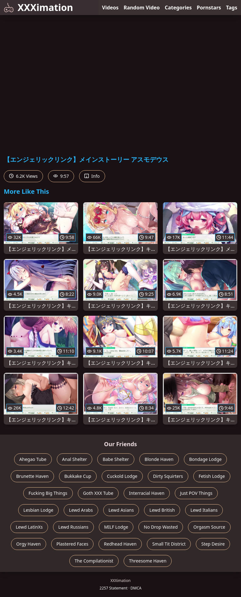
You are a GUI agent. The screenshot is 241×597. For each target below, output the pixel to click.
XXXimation (38, 7)
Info (91, 176)
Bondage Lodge (205, 459)
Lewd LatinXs (29, 527)
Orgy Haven (28, 544)
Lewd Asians (121, 510)
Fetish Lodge (212, 476)
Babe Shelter (116, 459)
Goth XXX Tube (98, 493)
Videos (110, 7)
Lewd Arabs (81, 510)
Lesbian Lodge (38, 510)
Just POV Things (196, 493)
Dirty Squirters (168, 476)
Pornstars (209, 7)
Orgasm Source (209, 527)
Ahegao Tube (32, 459)
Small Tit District (168, 544)
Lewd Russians (73, 527)
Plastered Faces (72, 544)
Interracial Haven (146, 493)
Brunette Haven (32, 476)
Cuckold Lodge (122, 476)
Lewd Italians (203, 510)
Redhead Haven (120, 544)
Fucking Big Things (48, 493)
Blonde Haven (159, 459)
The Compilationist (94, 561)
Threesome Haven (147, 561)
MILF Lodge (116, 527)
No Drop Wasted (161, 527)
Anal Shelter (74, 459)
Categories (178, 7)
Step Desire (213, 544)
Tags (231, 7)
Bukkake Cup (77, 476)
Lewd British (162, 510)
